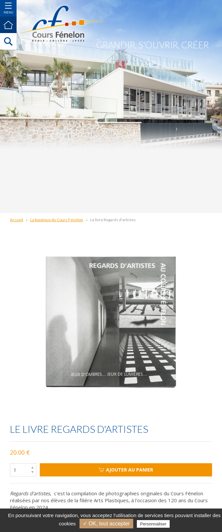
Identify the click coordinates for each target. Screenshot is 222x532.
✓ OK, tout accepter (106, 523)
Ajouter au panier (126, 470)
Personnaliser (153, 523)
